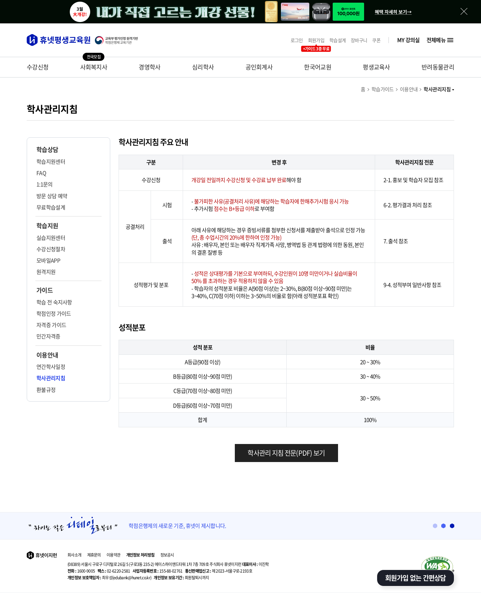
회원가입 (316, 40)
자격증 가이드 (51, 325)
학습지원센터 (50, 161)
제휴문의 (94, 555)
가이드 (44, 290)
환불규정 (45, 390)
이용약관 (113, 555)
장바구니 (359, 40)
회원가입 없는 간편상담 (415, 578)
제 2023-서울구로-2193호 (218, 571)
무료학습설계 (50, 207)
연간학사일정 (50, 366)
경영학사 (149, 66)
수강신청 (37, 66)
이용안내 (409, 89)
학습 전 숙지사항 (54, 302)
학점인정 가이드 (53, 313)
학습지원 (47, 226)
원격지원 (45, 272)
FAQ (41, 173)
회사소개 (74, 555)
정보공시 (167, 555)
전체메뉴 (440, 40)
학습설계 (337, 40)
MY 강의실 (408, 40)
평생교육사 (376, 66)
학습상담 (47, 149)
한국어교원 (317, 66)
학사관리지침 (439, 89)
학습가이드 (382, 89)
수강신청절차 (50, 249)
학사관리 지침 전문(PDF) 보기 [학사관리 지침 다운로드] (286, 453)
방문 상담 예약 (51, 196)
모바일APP (48, 260)
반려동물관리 (438, 66)
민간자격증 (48, 336)
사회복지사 (94, 66)
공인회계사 (259, 66)
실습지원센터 (50, 238)
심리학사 (203, 66)
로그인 (297, 40)
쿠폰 (376, 40)
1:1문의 (44, 184)
